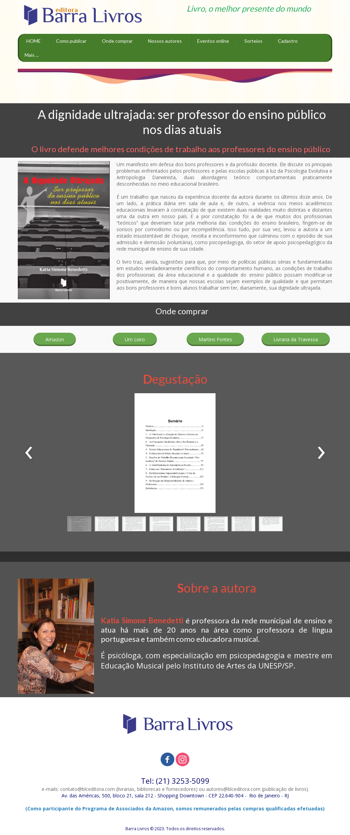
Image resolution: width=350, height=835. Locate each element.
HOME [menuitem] (33, 41)
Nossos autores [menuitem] (165, 41)
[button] (54, 339)
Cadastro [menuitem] (288, 41)
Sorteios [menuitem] (253, 41)
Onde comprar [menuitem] (117, 41)
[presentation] (29, 453)
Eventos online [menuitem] (213, 41)
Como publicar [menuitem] (71, 41)
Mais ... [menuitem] (32, 55)
